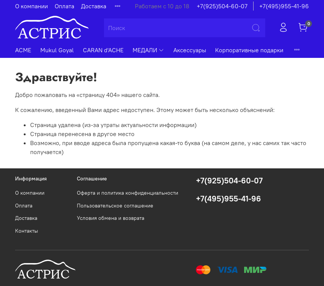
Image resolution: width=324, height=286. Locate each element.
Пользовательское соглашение (115, 205)
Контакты (26, 230)
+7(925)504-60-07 (222, 6)
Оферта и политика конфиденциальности (127, 192)
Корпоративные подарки (249, 50)
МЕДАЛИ (148, 50)
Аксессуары (189, 50)
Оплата (64, 6)
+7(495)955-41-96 (284, 6)
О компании (31, 6)
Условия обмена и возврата (110, 218)
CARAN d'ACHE (103, 50)
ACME (23, 50)
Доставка (93, 6)
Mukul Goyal (57, 50)
